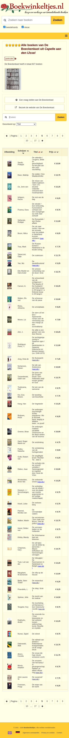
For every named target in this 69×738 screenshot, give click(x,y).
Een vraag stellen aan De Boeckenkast (34, 100)
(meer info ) (35, 265)
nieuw (26, 27)
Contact (59, 733)
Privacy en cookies (48, 733)
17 (35, 140)
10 (27, 140)
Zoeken (57, 20)
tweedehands (12, 27)
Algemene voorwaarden (31, 733)
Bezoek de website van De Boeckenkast (34, 107)
